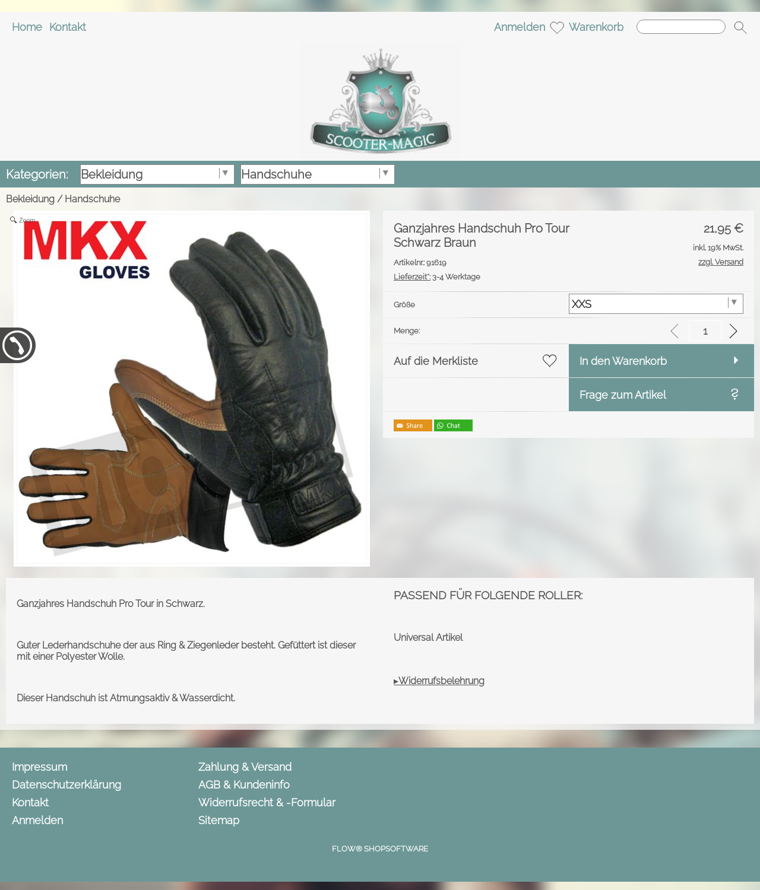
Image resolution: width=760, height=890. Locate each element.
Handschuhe (92, 199)
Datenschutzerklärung (66, 784)
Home (27, 27)
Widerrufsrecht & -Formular (266, 802)
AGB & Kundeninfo (244, 784)
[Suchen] (681, 27)
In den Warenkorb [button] (623, 361)
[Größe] (656, 303)
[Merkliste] (557, 27)
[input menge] (705, 330)
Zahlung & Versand (245, 767)
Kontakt (67, 27)
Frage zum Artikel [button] (623, 395)
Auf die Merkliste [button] (436, 361)
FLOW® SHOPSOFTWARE (380, 848)
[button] (740, 27)
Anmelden (519, 27)
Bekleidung (30, 199)
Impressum (39, 767)
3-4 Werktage (437, 276)
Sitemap (218, 820)
